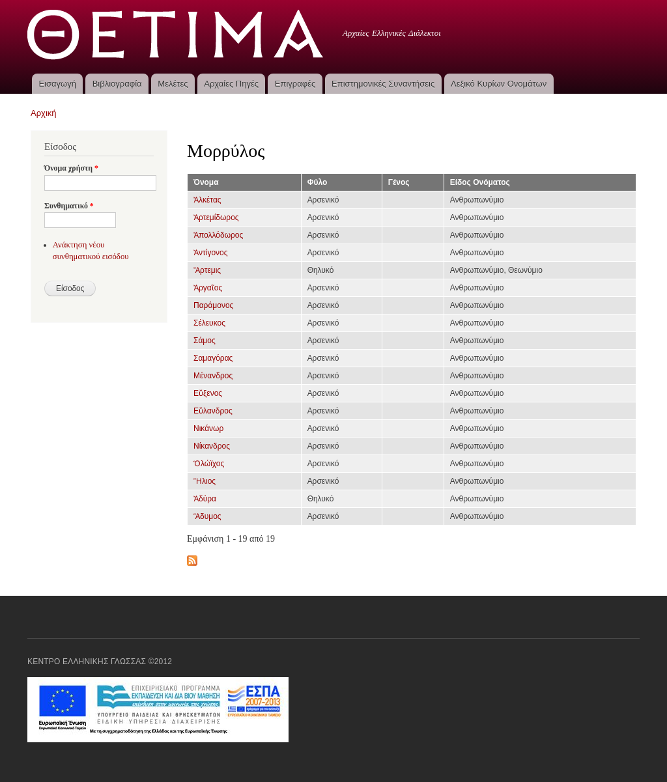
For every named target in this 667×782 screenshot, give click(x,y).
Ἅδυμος (207, 516)
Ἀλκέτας (207, 199)
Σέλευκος (209, 323)
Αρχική (44, 113)
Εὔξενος (207, 393)
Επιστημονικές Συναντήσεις (383, 84)
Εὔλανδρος (213, 410)
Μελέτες (173, 84)
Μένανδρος (213, 375)
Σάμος (204, 340)
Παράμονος (213, 305)
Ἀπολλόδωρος (218, 235)
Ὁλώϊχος (208, 463)
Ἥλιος (204, 481)
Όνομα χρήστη (71, 168)
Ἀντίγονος (210, 252)
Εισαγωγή (57, 84)
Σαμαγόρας (213, 358)
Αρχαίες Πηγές (231, 84)
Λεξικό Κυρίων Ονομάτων (498, 84)
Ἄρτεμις (207, 270)
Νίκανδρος (211, 446)
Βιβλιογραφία (117, 84)
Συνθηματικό (69, 205)
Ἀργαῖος (207, 287)
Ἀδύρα (204, 498)
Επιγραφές (295, 84)
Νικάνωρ (208, 428)
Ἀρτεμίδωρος (216, 217)
